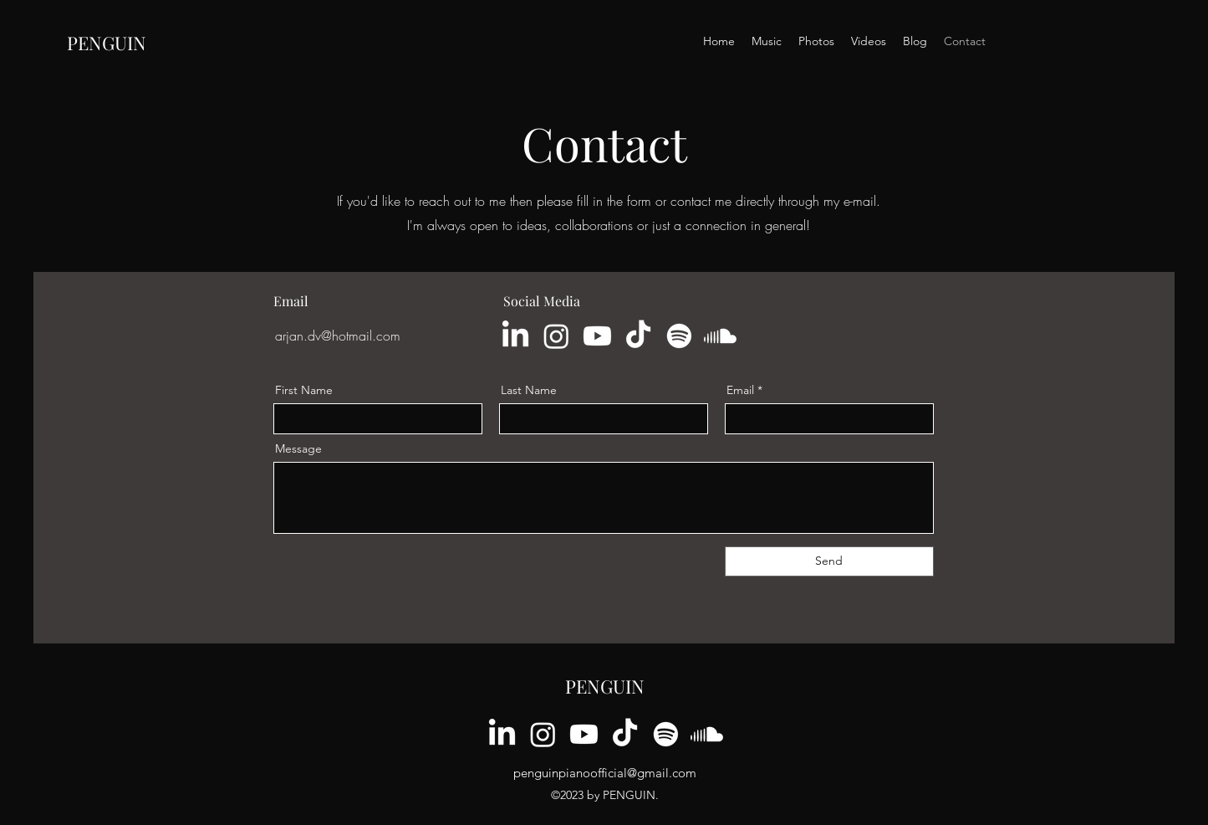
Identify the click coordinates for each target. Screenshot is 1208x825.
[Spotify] (679, 336)
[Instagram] (556, 336)
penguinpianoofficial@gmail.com (604, 773)
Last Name (529, 390)
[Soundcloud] (720, 336)
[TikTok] (638, 336)
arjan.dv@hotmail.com (337, 335)
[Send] (829, 561)
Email (740, 390)
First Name (304, 390)
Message (298, 448)
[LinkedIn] (515, 336)
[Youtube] (597, 336)
